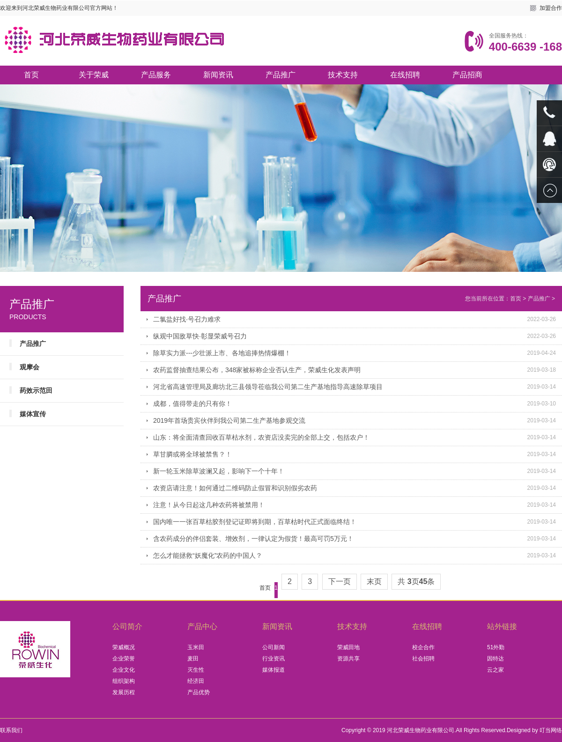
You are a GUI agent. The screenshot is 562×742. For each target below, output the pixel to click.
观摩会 (29, 367)
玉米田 (195, 647)
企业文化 (123, 670)
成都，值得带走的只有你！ (192, 403)
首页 (31, 75)
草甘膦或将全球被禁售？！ (192, 454)
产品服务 (156, 75)
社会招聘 (423, 658)
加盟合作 (551, 8)
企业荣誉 (123, 658)
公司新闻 (273, 647)
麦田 (193, 658)
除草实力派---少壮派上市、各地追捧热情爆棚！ (222, 353)
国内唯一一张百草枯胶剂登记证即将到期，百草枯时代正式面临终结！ (254, 521)
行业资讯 (273, 658)
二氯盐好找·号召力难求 (187, 319)
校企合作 (423, 647)
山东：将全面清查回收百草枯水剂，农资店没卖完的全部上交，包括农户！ (261, 437)
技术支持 (343, 75)
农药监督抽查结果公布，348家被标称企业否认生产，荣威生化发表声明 (257, 370)
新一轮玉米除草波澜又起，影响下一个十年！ (218, 471)
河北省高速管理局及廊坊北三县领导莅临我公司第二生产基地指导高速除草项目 (268, 386)
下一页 (339, 581)
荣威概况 (123, 647)
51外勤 (495, 647)
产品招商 (467, 75)
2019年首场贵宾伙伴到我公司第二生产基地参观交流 (229, 420)
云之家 (495, 670)
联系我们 (11, 730)
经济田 (195, 681)
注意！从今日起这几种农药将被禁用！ (209, 505)
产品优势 (198, 692)
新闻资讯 (218, 75)
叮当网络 (551, 730)
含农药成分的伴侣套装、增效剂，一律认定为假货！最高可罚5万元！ (253, 538)
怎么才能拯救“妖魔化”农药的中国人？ (207, 555)
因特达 (495, 658)
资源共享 (348, 658)
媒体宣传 (33, 414)
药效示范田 (36, 390)
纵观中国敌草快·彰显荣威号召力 (200, 336)
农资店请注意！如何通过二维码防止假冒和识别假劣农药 (235, 488)
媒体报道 (273, 670)
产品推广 (281, 75)
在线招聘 (405, 75)
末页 (374, 581)
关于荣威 (94, 75)
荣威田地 (348, 647)
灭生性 (195, 670)
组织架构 (123, 681)
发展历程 (123, 692)
